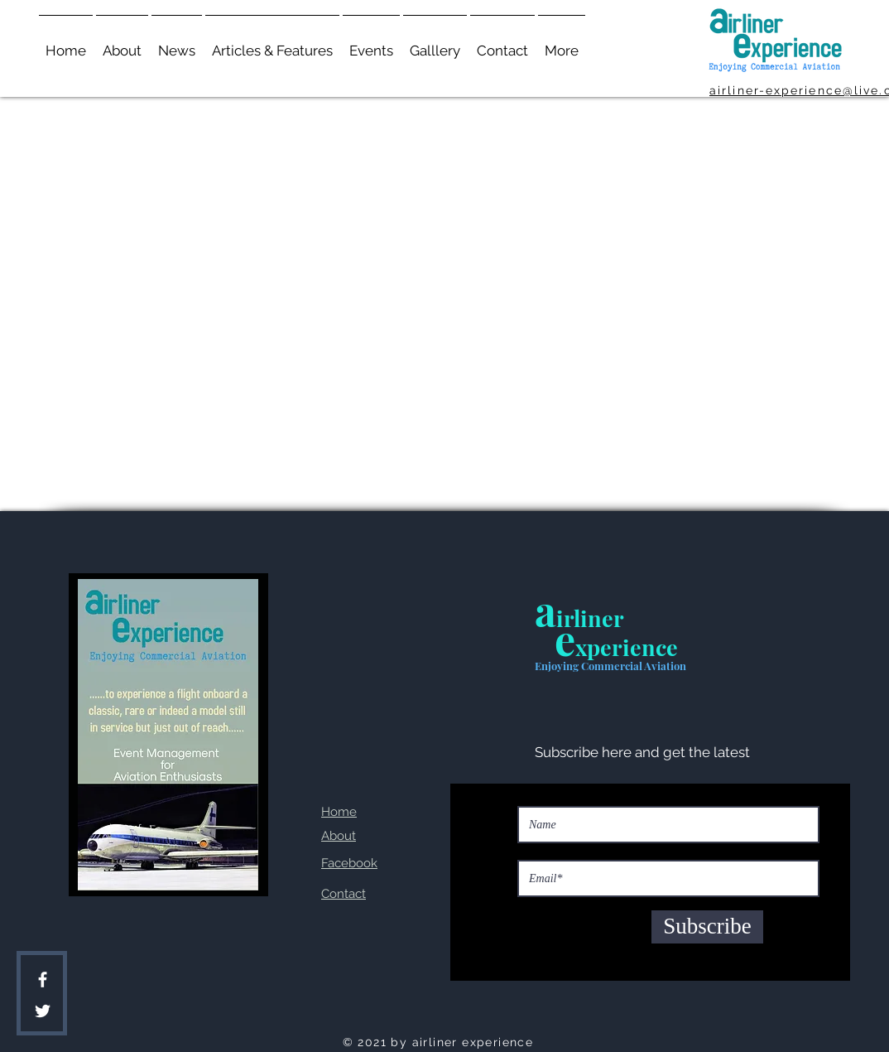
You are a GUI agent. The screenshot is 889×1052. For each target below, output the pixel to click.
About (338, 835)
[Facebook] (42, 979)
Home (339, 811)
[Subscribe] (707, 926)
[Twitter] (42, 1011)
